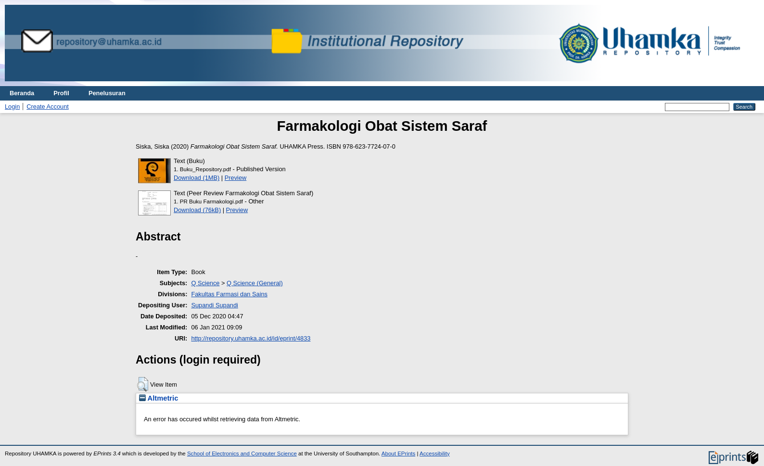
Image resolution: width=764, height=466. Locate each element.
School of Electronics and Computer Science (242, 453)
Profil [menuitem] (61, 93)
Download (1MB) (196, 177)
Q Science (205, 283)
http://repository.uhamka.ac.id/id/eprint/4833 (250, 338)
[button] (142, 384)
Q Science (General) (255, 283)
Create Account (47, 106)
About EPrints (398, 453)
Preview (236, 177)
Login (12, 106)
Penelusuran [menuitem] (107, 93)
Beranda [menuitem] (22, 93)
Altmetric (158, 398)
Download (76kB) (197, 210)
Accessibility (435, 453)
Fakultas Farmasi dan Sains (229, 294)
